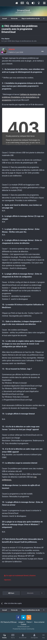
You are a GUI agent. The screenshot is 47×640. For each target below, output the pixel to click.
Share (11, 593)
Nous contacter (39, 622)
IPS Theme (4, 622)
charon (6, 39)
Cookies (23, 624)
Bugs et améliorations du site (26, 41)
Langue (21, 622)
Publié (16, 52)
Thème (29, 622)
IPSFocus (13, 622)
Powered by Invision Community (23, 629)
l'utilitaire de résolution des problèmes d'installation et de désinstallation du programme (21, 97)
